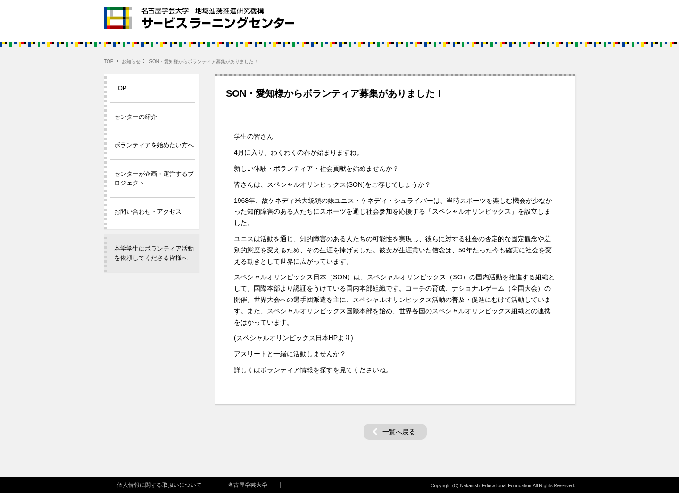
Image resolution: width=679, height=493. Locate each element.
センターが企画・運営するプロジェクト (154, 178)
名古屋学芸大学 (247, 485)
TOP (108, 61)
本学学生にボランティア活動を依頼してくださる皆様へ (154, 253)
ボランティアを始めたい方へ (154, 145)
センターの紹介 (135, 116)
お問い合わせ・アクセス (148, 211)
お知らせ (131, 61)
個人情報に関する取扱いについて (159, 485)
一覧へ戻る (398, 431)
